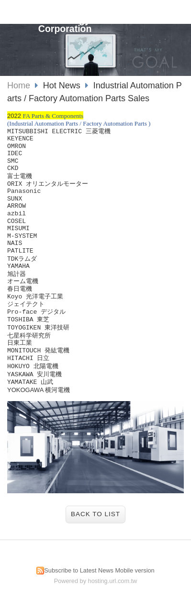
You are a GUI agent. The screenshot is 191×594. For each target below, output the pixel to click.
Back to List (95, 514)
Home (18, 85)
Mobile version (134, 570)
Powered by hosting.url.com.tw (95, 580)
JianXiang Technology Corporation (65, 20)
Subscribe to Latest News (78, 570)
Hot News (63, 85)
